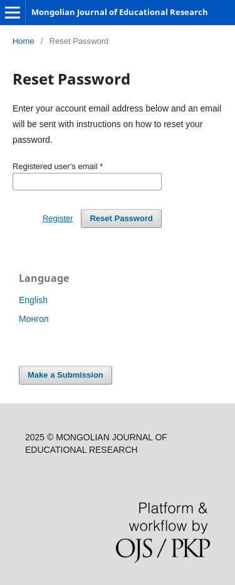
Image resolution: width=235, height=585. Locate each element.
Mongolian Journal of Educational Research (119, 12)
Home (23, 41)
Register (58, 218)
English (33, 300)
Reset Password (121, 218)
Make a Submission (65, 375)
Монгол (34, 319)
